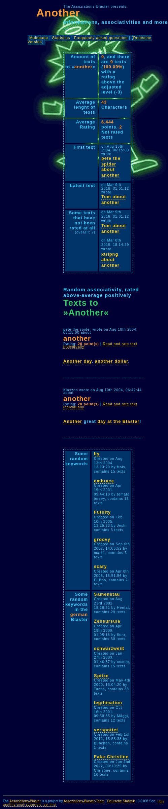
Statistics (61, 38)
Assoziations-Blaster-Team (84, 801)
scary (100, 566)
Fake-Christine (111, 756)
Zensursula (107, 621)
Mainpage (38, 38)
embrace (104, 480)
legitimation (108, 702)
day (88, 361)
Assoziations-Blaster (25, 801)
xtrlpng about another (110, 260)
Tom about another (113, 199)
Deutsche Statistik (121, 801)
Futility (102, 512)
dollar (121, 361)
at (109, 421)
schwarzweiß (109, 648)
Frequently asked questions (101, 38)
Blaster (131, 421)
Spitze (101, 675)
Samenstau (107, 594)
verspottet (106, 729)
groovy (102, 539)
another (104, 361)
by (97, 453)
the (117, 421)
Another (72, 361)
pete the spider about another (111, 167)
